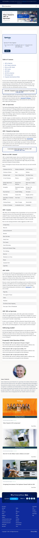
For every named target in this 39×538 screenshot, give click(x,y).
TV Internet (34, 511)
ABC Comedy (8, 69)
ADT (16, 513)
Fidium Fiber (4, 524)
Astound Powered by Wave (6, 520)
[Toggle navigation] (36, 6)
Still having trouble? (9, 75)
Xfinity (17, 508)
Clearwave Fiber (18, 524)
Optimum (17, 515)
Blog (33, 515)
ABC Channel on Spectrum (10, 65)
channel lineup (30, 138)
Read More (33, 426)
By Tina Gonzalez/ (5, 481)
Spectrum (3, 508)
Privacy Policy (34, 531)
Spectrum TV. (29, 287)
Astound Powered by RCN (6, 522)
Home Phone (34, 513)
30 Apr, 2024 (14, 420)
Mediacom (3, 511)
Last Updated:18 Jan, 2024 (6, 20)
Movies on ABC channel (10, 67)
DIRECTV (17, 511)
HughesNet (4, 515)
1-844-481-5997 (19, 92)
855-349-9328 (14, 498)
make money (24, 1)
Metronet (17, 520)
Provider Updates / (10, 481)
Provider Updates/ (10, 420)
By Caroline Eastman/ (5, 420)
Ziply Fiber (4, 526)
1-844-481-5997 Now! (19, 150)
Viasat (17, 526)
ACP (33, 508)
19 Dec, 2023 (14, 481)
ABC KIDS (7, 71)
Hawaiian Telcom (18, 522)
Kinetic (3, 513)
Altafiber (3, 517)
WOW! (17, 517)
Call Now (7, 50)
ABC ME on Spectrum (9, 73)
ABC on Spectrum (8, 63)
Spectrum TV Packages (26, 98)
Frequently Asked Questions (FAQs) (12, 77)
